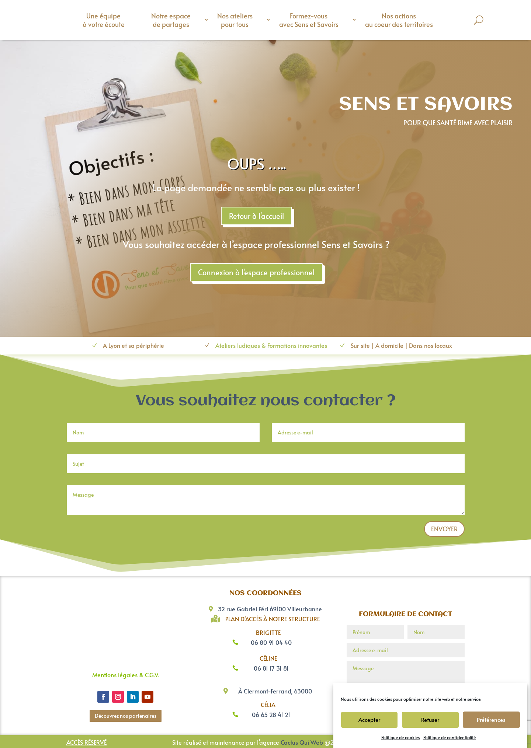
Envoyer (444, 528)
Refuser (430, 719)
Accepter (369, 719)
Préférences (491, 719)
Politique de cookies (400, 737)
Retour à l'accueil (461, 216)
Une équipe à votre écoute (104, 20)
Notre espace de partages (171, 20)
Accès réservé (86, 742)
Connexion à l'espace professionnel (461, 272)
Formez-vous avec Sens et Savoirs (309, 20)
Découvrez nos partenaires (125, 715)
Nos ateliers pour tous (235, 20)
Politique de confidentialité (449, 737)
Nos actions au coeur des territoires (399, 20)
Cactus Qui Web (302, 742)
